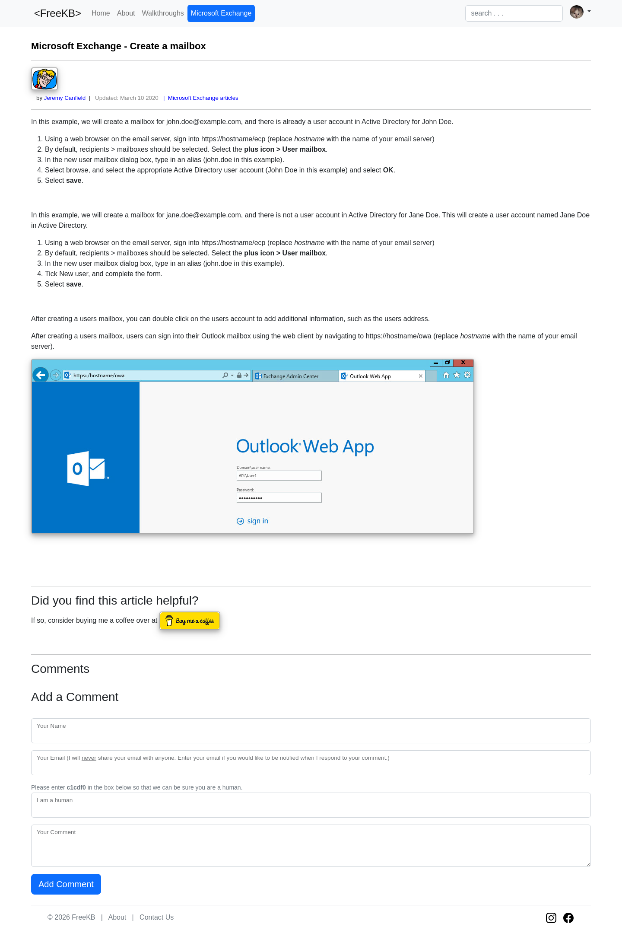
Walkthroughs (163, 13)
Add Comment (66, 884)
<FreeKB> (56, 13)
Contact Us (157, 917)
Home (101, 13)
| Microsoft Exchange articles (199, 98)
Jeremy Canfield (65, 98)
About (126, 13)
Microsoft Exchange (221, 13)
